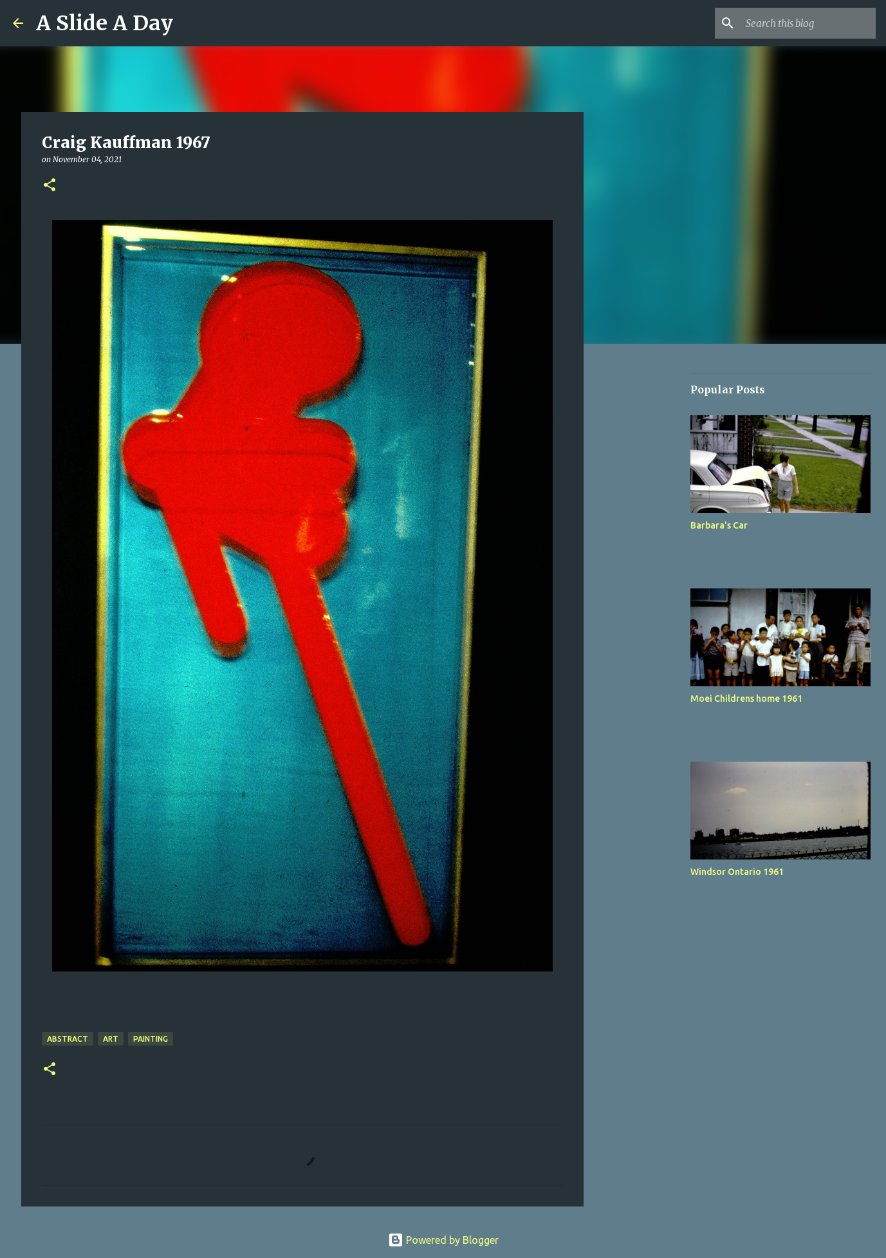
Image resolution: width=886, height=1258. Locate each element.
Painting (150, 1039)
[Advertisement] (649, 556)
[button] (49, 185)
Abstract (67, 1039)
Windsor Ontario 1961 (737, 872)
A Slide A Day (104, 23)
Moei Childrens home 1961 (746, 698)
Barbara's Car (719, 525)
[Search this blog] (808, 23)
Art (110, 1039)
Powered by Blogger (443, 1240)
